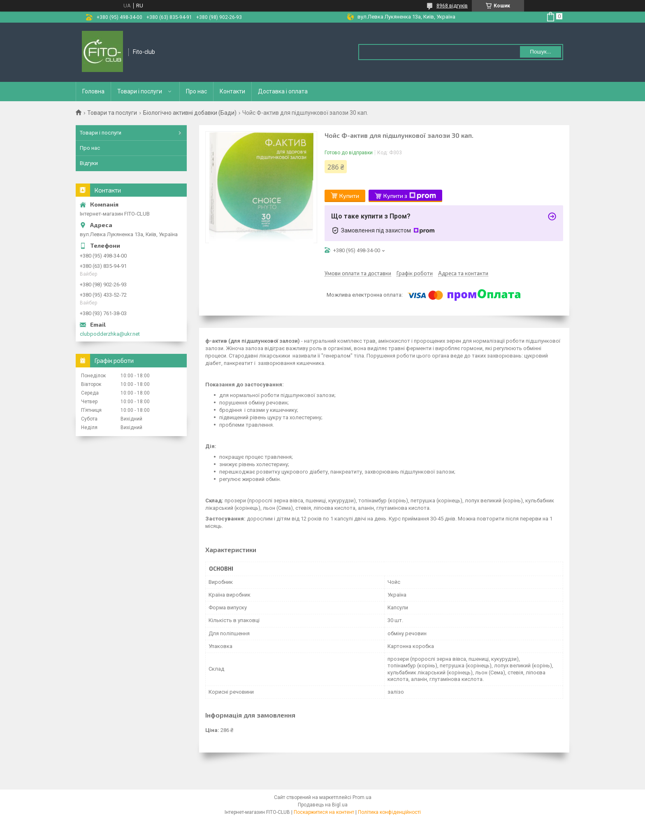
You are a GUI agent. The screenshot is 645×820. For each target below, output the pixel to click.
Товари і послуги (139, 91)
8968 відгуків (452, 6)
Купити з (409, 196)
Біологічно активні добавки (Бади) (190, 112)
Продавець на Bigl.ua (323, 805)
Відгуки (89, 163)
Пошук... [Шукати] (540, 52)
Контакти (232, 91)
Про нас (196, 91)
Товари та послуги (112, 112)
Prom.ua (362, 797)
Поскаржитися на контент (324, 812)
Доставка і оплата (283, 91)
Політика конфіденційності (389, 812)
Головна (93, 91)
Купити (349, 195)
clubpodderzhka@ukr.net (110, 334)
